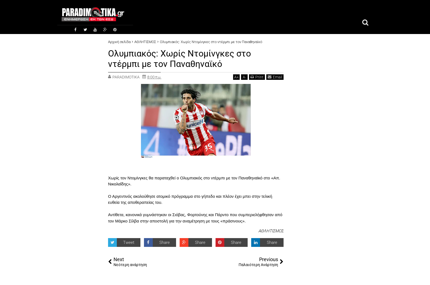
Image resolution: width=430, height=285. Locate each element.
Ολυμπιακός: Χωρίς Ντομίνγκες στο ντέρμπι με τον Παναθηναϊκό (179, 58)
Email (275, 77)
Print (257, 77)
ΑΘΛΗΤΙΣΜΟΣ (271, 230)
